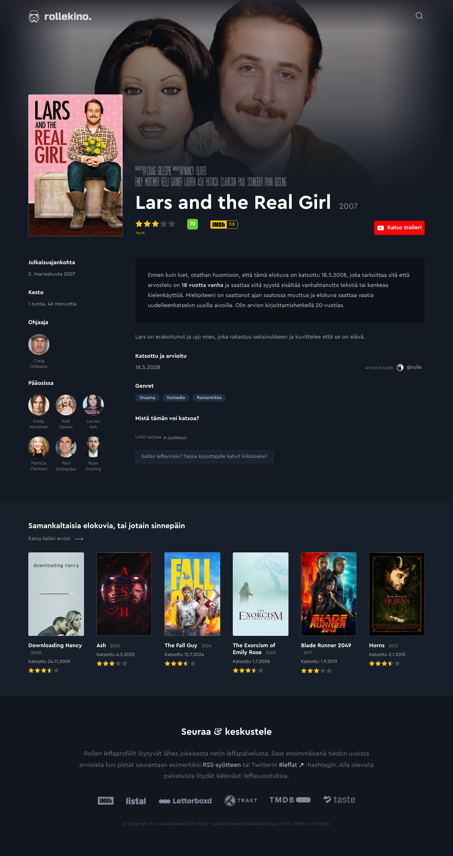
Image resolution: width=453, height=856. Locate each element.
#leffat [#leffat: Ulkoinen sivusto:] (288, 765)
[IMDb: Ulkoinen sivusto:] (106, 801)
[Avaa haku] (419, 12)
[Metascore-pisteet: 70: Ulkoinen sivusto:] (192, 224)
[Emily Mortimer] (38, 412)
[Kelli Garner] (66, 412)
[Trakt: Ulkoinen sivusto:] (242, 800)
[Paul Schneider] (66, 454)
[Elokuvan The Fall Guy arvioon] (192, 610)
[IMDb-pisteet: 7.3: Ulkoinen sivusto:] (224, 224)
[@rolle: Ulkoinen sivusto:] (409, 367)
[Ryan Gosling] (93, 454)
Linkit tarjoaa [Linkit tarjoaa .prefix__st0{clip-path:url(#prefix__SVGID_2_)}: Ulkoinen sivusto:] (161, 437)
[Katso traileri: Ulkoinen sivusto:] (399, 224)
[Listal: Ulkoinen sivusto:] (134, 801)
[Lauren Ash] (93, 412)
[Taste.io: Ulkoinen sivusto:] (339, 801)
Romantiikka (209, 398)
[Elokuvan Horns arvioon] (397, 610)
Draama (147, 398)
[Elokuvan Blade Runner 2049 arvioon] (329, 613)
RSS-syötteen (222, 765)
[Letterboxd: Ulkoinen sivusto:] (185, 800)
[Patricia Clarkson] (38, 454)
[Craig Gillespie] (38, 351)
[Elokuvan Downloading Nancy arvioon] (56, 613)
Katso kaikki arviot (55, 538)
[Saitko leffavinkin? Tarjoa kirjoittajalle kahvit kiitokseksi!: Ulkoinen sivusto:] (204, 456)
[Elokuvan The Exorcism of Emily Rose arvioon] (260, 613)
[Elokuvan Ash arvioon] (124, 610)
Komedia (176, 398)
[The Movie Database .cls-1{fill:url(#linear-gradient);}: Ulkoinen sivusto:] (290, 801)
